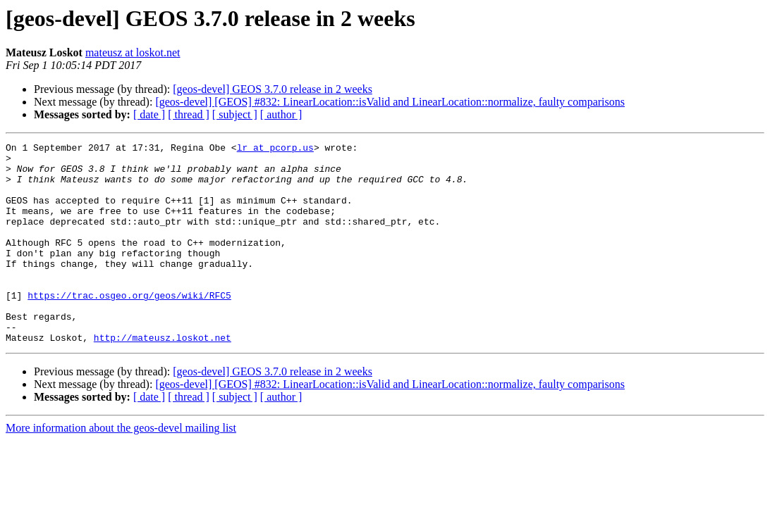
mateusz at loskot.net (133, 52)
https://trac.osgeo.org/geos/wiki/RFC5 (129, 326)
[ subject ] (234, 114)
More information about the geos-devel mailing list (121, 468)
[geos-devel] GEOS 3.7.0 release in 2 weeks (272, 89)
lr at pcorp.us (275, 149)
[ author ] (281, 114)
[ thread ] (188, 114)
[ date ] (149, 114)
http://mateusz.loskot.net (162, 377)
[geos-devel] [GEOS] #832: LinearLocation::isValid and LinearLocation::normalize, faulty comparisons (390, 102)
